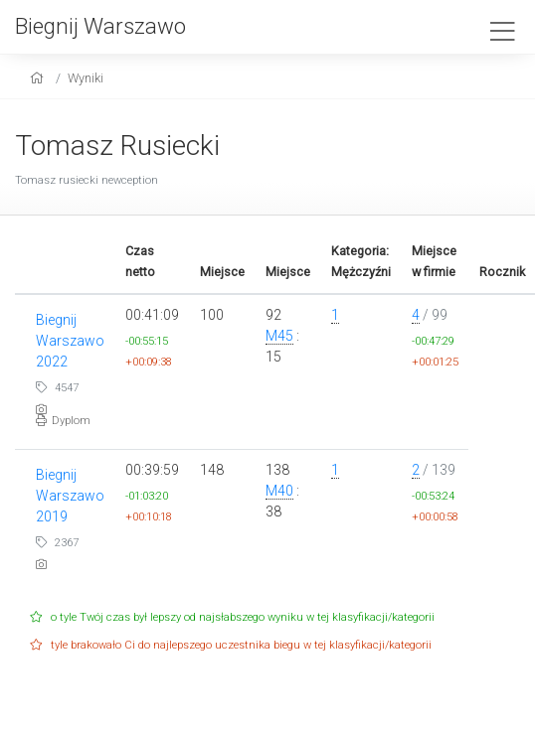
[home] (39, 78)
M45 (279, 336)
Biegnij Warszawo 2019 (70, 495)
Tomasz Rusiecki (117, 145)
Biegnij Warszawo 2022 (70, 340)
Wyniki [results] (85, 78)
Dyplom (63, 420)
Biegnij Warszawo (100, 26)
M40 (279, 491)
